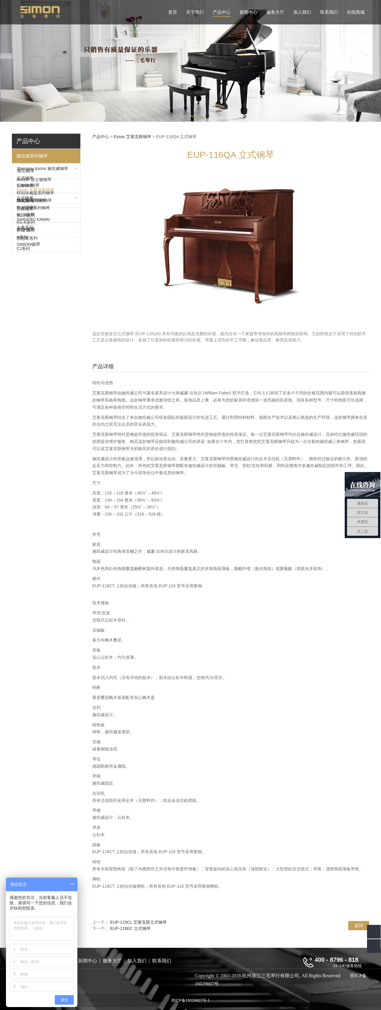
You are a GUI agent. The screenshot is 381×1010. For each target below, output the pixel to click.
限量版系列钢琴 (31, 203)
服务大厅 (275, 12)
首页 (172, 12)
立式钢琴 (25, 181)
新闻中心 (248, 12)
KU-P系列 (26, 296)
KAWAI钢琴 (28, 271)
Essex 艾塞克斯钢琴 (35, 232)
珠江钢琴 (26, 361)
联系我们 (329, 12)
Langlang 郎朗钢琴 (34, 242)
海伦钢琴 (26, 256)
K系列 (22, 326)
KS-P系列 (26, 318)
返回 (359, 925)
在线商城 (356, 12)
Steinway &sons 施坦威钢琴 (42, 170)
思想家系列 (27, 400)
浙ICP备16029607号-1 (190, 1000)
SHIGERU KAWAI (33, 346)
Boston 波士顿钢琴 (34, 221)
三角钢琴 (25, 188)
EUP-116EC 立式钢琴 (130, 928)
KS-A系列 (26, 311)
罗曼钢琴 (26, 424)
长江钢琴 (26, 375)
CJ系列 (23, 410)
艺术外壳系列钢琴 (33, 210)
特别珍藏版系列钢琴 (35, 195)
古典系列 (25, 390)
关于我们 (195, 12)
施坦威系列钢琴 (32, 155)
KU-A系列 (26, 303)
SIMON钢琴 (28, 439)
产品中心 (222, 12)
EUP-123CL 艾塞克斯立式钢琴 (138, 922)
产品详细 (103, 366)
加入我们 (302, 12)
